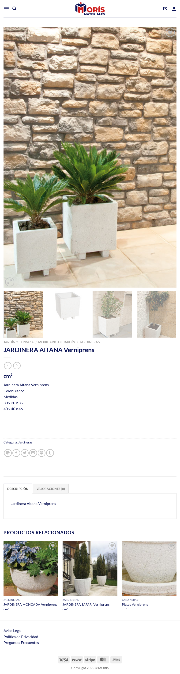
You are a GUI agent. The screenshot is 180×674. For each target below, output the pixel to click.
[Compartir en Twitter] (25, 453)
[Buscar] (14, 8)
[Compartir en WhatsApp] (8, 453)
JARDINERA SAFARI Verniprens (86, 604)
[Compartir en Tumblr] (50, 453)
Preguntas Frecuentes (21, 642)
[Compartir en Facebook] (16, 453)
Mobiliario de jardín (56, 342)
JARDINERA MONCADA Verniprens (30, 604)
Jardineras (90, 342)
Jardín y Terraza (19, 342)
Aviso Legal (13, 630)
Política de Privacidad (21, 636)
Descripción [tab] (17, 489)
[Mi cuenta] (174, 9)
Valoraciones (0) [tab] (51, 489)
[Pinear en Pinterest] (41, 453)
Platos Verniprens (135, 604)
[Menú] (6, 8)
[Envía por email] (33, 453)
